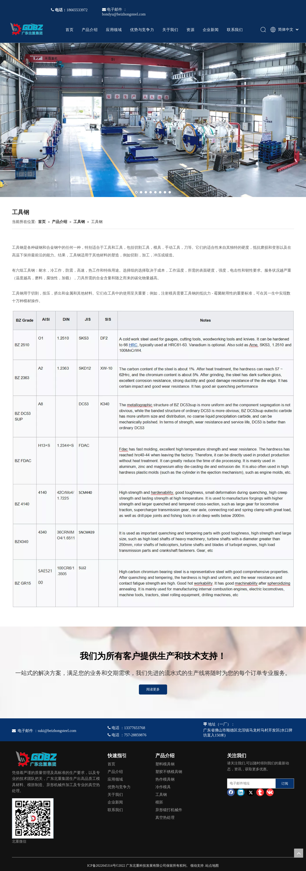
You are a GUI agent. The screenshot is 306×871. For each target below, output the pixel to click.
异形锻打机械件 (168, 810)
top (298, 853)
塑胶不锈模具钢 (168, 772)
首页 (70, 29)
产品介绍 (90, 29)
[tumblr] (260, 792)
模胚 (159, 802)
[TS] (153, 458)
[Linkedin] (241, 792)
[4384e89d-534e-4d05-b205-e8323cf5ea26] (33, 818)
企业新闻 (211, 29)
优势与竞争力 (142, 29)
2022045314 (104, 865)
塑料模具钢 (165, 764)
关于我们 (170, 29)
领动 (193, 865)
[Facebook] (231, 792)
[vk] (270, 792)
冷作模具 (163, 787)
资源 (190, 29)
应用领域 (114, 29)
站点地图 (212, 865)
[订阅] (284, 783)
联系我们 (235, 29)
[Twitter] (250, 792)
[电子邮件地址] (250, 783)
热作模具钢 (165, 779)
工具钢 (161, 795)
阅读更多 (153, 689)
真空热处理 (165, 817)
